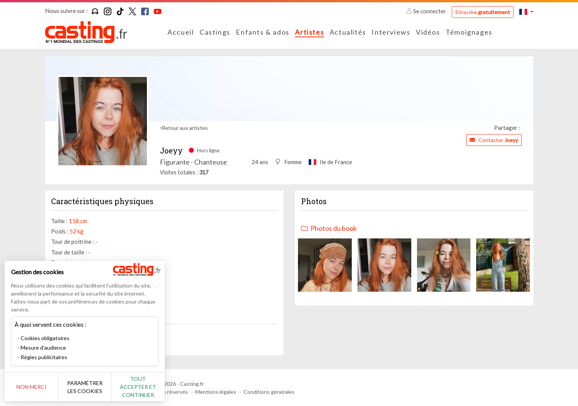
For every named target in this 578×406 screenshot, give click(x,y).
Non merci (31, 387)
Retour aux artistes (185, 128)
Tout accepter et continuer (138, 387)
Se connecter (426, 11)
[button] (526, 11)
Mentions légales (215, 391)
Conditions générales (269, 391)
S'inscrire (482, 12)
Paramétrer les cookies (85, 387)
